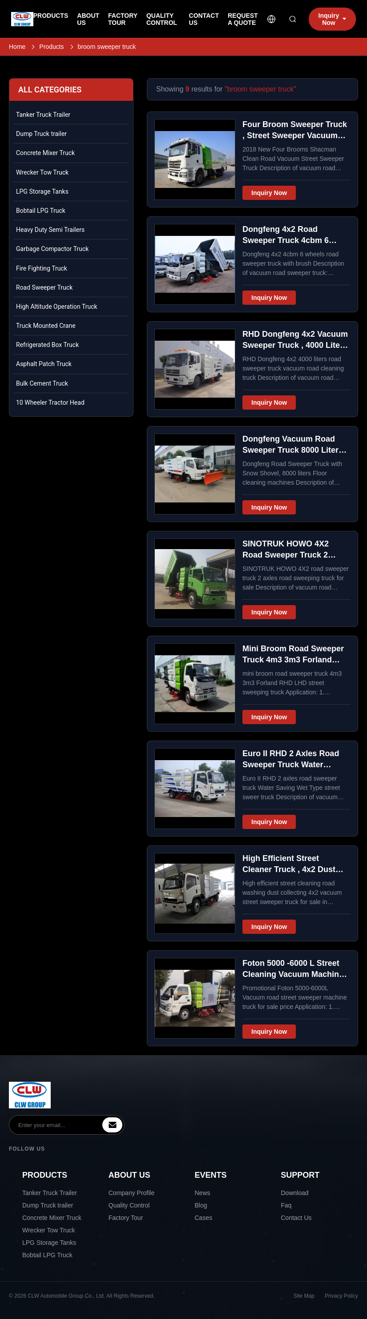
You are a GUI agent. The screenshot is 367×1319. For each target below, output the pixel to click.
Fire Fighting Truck (41, 268)
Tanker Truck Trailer (43, 114)
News (202, 1192)
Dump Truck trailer (41, 133)
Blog (201, 1205)
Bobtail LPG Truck (40, 210)
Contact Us (296, 1217)
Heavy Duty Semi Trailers (50, 229)
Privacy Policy (341, 1296)
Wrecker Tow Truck (42, 172)
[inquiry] (112, 1124)
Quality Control (129, 1205)
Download (294, 1192)
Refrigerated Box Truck (47, 344)
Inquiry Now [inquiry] (333, 19)
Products (51, 46)
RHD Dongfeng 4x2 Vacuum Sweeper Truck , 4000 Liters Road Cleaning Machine (295, 345)
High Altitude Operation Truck (56, 306)
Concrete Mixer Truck (45, 152)
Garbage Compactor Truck (52, 248)
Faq (286, 1205)
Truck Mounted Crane (46, 325)
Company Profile (132, 1192)
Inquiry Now (269, 192)
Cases (204, 1217)
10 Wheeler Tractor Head (50, 402)
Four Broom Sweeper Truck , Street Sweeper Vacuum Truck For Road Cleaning (294, 135)
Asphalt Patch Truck (44, 363)
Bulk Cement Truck (42, 383)
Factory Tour (126, 1217)
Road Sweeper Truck (44, 287)
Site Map (304, 1296)
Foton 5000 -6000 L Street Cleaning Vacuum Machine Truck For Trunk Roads (292, 974)
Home (17, 46)
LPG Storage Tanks (42, 191)
